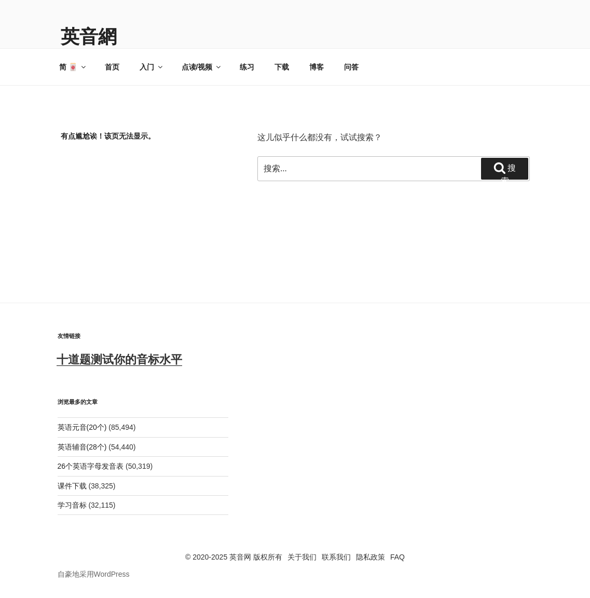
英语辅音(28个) (82, 447)
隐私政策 (370, 557)
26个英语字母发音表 (91, 466)
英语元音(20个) (82, 427)
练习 (247, 67)
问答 (351, 67)
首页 (112, 67)
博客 (316, 67)
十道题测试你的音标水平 (119, 359)
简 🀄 (73, 67)
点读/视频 (202, 67)
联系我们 (336, 557)
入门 (152, 67)
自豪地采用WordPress (94, 574)
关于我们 (302, 557)
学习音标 (72, 505)
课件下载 (72, 486)
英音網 (89, 36)
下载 (282, 67)
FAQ (397, 557)
